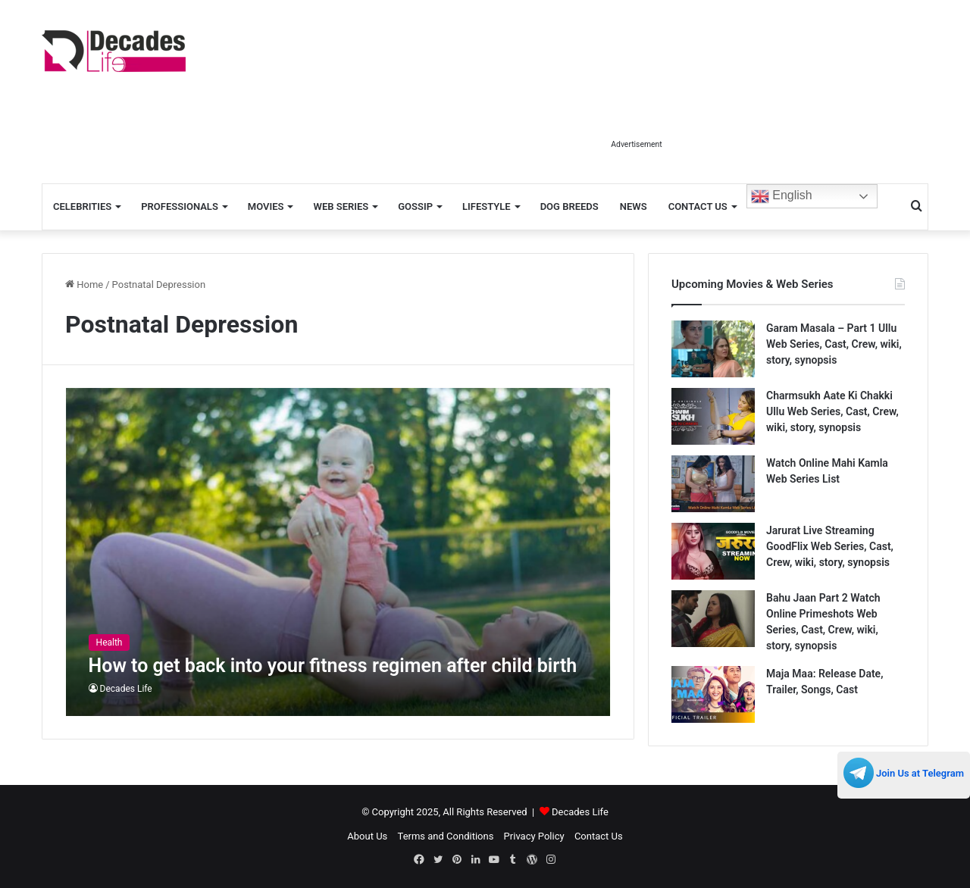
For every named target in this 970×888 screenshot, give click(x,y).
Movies (266, 206)
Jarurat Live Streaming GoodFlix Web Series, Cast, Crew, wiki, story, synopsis (829, 546)
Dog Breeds (569, 206)
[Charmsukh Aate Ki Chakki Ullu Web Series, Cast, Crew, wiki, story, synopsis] (713, 416)
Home (84, 284)
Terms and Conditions (446, 836)
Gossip (415, 206)
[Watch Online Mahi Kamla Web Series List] (713, 483)
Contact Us (698, 206)
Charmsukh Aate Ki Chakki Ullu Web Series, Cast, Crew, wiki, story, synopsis (832, 411)
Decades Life (126, 688)
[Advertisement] (636, 97)
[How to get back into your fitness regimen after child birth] (338, 552)
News (633, 206)
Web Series (340, 206)
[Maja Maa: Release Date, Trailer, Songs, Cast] (713, 694)
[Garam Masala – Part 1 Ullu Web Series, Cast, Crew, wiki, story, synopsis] (713, 348)
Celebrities (82, 206)
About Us (367, 836)
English (781, 196)
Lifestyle (486, 206)
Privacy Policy (534, 836)
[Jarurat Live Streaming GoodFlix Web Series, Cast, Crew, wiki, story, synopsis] (713, 551)
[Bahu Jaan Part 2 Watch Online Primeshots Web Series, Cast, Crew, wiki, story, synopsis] (713, 618)
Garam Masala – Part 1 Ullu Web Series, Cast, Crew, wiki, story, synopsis (834, 344)
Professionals (179, 206)
